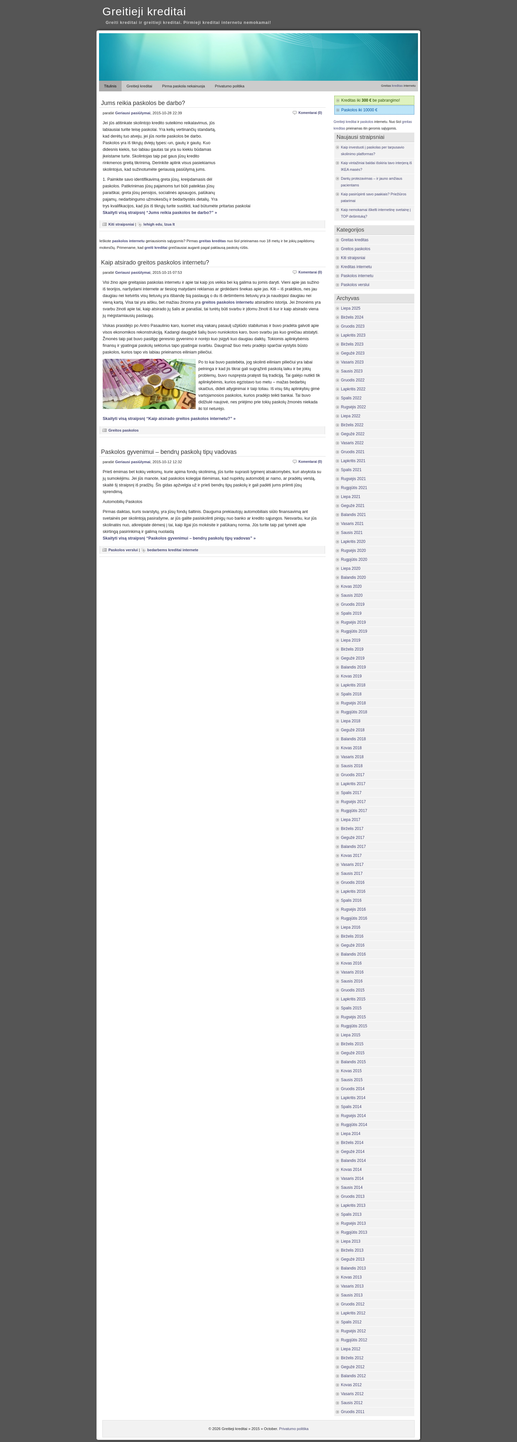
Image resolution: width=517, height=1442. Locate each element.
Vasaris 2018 (352, 757)
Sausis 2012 (351, 1402)
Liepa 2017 (351, 819)
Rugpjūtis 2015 (354, 1026)
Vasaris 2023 (352, 362)
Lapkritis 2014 (353, 1097)
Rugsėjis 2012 (353, 1331)
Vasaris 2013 (352, 1286)
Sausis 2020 (351, 595)
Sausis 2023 (351, 371)
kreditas (397, 85)
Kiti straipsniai (121, 224)
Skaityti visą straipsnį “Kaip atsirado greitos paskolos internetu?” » (169, 418)
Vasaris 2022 (352, 443)
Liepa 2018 (351, 721)
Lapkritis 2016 (353, 891)
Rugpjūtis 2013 (354, 1232)
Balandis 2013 (353, 1268)
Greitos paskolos (123, 430)
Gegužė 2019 (352, 658)
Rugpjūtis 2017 (354, 810)
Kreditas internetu (356, 266)
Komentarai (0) (310, 113)
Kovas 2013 (351, 1277)
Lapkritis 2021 (353, 461)
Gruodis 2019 (352, 604)
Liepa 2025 (351, 308)
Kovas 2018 (351, 748)
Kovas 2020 (351, 586)
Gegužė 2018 (352, 730)
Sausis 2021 (351, 532)
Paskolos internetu (357, 275)
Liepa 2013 (351, 1241)
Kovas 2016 (351, 963)
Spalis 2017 (351, 792)
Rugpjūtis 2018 (354, 712)
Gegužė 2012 (352, 1367)
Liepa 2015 (351, 1035)
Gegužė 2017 (352, 837)
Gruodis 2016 (352, 882)
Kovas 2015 (351, 1071)
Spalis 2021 (351, 469)
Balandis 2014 (353, 1160)
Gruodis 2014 (352, 1088)
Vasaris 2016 (352, 972)
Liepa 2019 (351, 640)
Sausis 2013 (351, 1295)
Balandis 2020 (353, 577)
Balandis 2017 (353, 846)
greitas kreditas (212, 241)
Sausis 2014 (351, 1187)
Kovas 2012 (351, 1385)
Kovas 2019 (351, 676)
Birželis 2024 (352, 317)
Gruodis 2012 (352, 1304)
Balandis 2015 (353, 1062)
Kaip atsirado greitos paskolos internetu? (155, 262)
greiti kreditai (156, 248)
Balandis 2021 (353, 514)
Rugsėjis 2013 (353, 1223)
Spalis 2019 (351, 613)
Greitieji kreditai (144, 11)
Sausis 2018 (351, 766)
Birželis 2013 (352, 1250)
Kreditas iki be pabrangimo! (370, 100)
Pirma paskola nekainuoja (183, 86)
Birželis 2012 (352, 1358)
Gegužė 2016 (352, 945)
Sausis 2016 (351, 981)
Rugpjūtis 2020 (354, 559)
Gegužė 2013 (352, 1259)
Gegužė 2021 (352, 505)
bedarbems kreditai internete (172, 550)
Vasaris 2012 (352, 1393)
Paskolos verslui (123, 550)
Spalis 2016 (351, 900)
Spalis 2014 (351, 1106)
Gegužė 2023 (352, 353)
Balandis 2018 (353, 739)
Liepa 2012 (351, 1349)
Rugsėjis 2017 (353, 801)
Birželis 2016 (352, 936)
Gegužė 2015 (352, 1053)
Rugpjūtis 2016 (354, 918)
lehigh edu (153, 224)
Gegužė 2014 (352, 1151)
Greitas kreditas (354, 240)
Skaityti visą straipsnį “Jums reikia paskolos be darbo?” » (160, 212)
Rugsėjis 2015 (353, 1017)
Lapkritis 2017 (353, 783)
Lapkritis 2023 (353, 335)
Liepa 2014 (351, 1133)
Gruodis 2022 (352, 380)
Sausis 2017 (351, 873)
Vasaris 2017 (352, 864)
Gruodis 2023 (352, 326)
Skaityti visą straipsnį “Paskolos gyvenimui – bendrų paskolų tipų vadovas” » (179, 538)
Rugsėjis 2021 (353, 478)
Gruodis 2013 (352, 1196)
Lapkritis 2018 (353, 685)
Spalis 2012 (351, 1322)
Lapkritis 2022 (353, 389)
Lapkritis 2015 (353, 999)
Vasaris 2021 (352, 523)
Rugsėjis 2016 (353, 909)
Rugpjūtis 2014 (354, 1124)
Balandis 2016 (353, 954)
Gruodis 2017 (352, 774)
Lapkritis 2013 (353, 1205)
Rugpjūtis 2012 (354, 1340)
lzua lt (169, 224)
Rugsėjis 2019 (353, 622)
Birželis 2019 (352, 649)
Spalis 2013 (351, 1214)
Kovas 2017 (351, 855)
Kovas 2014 (351, 1169)
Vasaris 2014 (352, 1178)
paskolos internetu (128, 241)
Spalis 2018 (351, 694)
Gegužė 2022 (352, 434)
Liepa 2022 (351, 416)
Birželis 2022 (352, 425)
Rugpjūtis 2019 (354, 631)
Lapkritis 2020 (353, 541)
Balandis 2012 (353, 1376)
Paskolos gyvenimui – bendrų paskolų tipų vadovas (169, 452)
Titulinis (110, 86)
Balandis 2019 (353, 667)
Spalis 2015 (351, 1008)
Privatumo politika (230, 86)
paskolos (366, 122)
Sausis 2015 (351, 1080)
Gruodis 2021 (352, 452)
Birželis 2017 (352, 828)
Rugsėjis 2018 (353, 703)
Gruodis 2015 (352, 990)
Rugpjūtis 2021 (354, 487)
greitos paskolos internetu (228, 302)
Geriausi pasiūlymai (132, 113)
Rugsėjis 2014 (353, 1115)
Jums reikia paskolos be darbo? (143, 103)
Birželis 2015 (352, 1044)
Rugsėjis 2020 (353, 550)
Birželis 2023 (352, 344)
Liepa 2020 (351, 568)
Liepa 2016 (351, 927)
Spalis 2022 (351, 398)
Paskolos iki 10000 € (359, 110)
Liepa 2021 (351, 496)
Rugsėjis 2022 (353, 407)
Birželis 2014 (352, 1142)
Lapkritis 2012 (353, 1313)
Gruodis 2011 (352, 1411)
